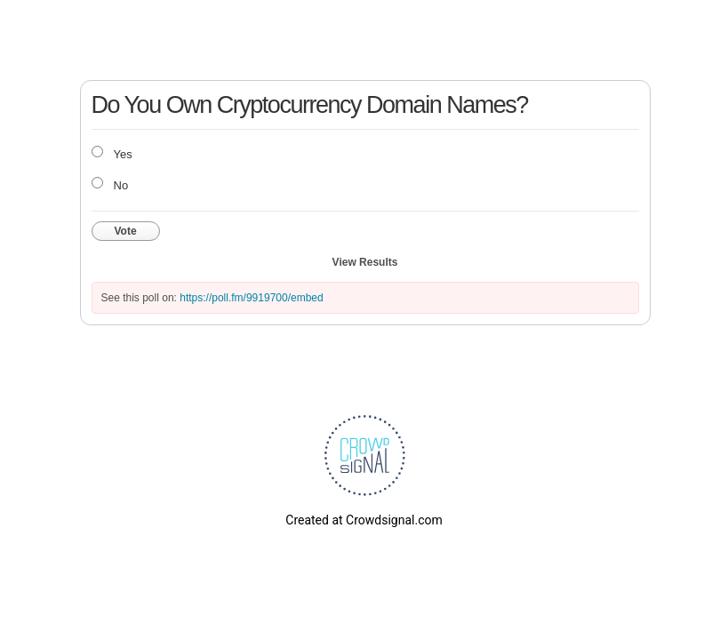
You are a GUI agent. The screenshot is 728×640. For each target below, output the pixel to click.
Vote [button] (126, 231)
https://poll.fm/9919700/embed (251, 298)
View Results (365, 262)
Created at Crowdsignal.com (363, 520)
